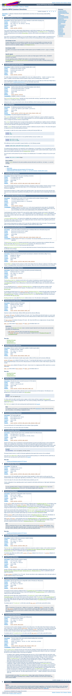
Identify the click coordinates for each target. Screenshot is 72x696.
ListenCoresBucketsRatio (63, 16)
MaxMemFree (61, 19)
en (49, 11)
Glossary (65, 2)
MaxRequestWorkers (62, 20)
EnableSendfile (15, 488)
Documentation (15, 6)
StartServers (60, 29)
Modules (53, 2)
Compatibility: (7, 96)
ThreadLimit (60, 31)
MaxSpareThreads (62, 21)
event (11, 28)
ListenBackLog (61, 15)
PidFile (59, 23)
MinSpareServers (11, 375)
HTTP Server (8, 6)
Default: (6, 23)
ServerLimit (60, 28)
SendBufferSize (61, 27)
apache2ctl (39, 408)
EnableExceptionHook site (19, 82)
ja (53, 11)
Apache (3, 6)
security (38, 404)
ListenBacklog (8, 283)
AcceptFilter (26, 151)
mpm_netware (32, 113)
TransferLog (7, 400)
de (47, 11)
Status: (4, 15)
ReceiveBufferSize (62, 24)
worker (15, 28)
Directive (20, 18)
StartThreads (60, 30)
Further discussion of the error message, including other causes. (27, 170)
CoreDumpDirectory (62, 10)
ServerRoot (25, 33)
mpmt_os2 (38, 113)
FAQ (62, 2)
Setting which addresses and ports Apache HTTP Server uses (20, 169)
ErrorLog (46, 399)
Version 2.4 (22, 6)
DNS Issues (9, 168)
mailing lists (46, 688)
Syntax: (6, 22)
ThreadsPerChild (61, 33)
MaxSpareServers (11, 343)
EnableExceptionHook (62, 11)
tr (55, 11)
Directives (58, 2)
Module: (6, 28)
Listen (59, 14)
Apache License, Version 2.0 (15, 693)
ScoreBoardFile (61, 26)
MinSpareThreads (61, 22)
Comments (61, 35)
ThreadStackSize (61, 34)
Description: (5, 13)
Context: (6, 25)
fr (51, 11)
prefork (20, 28)
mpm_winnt (26, 113)
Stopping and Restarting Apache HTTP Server (17, 461)
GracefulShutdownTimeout (63, 13)
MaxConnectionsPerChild (63, 17)
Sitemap (69, 2)
